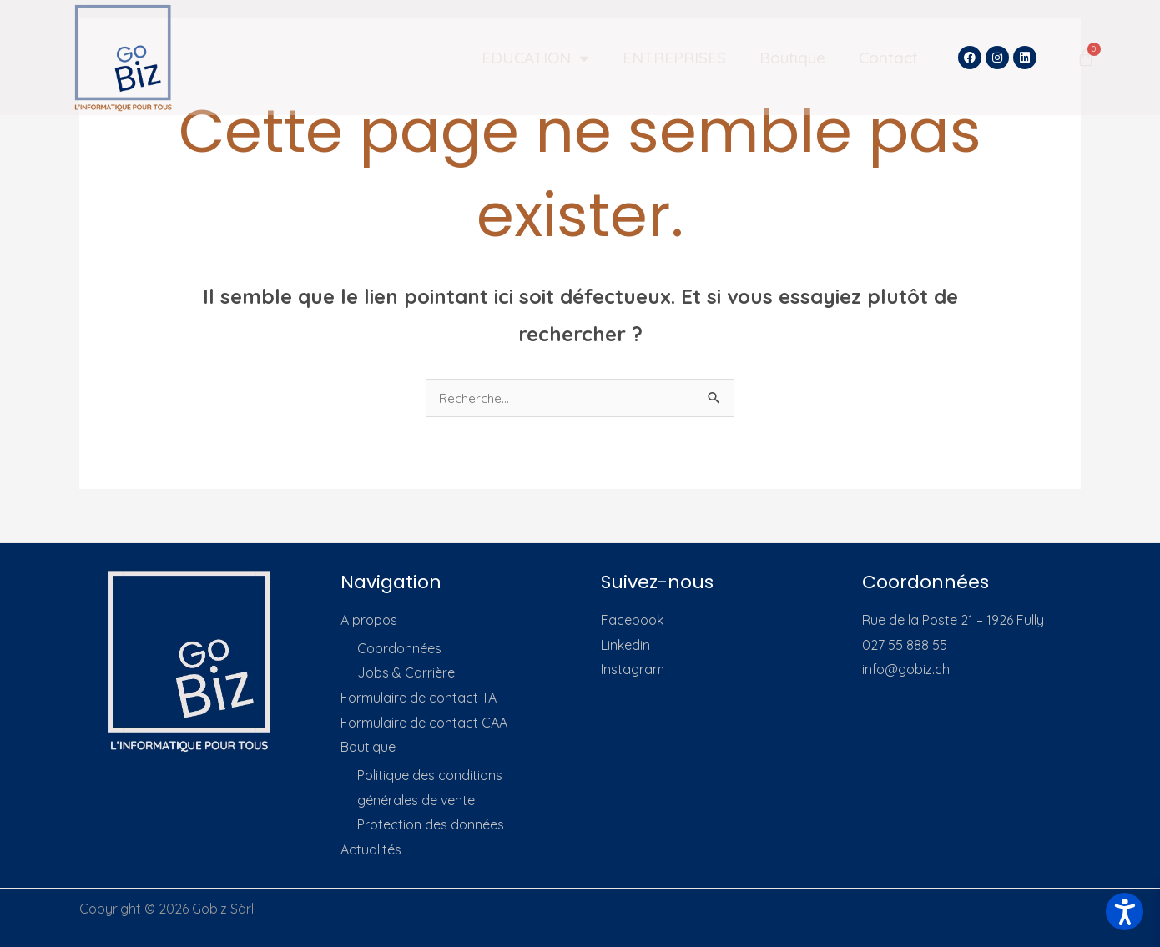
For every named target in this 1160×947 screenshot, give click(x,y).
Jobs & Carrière (406, 672)
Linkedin (625, 645)
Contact (888, 58)
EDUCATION (535, 58)
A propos (368, 620)
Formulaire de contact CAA (423, 722)
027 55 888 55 (904, 645)
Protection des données (430, 825)
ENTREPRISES (674, 58)
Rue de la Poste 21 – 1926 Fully (953, 620)
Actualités (370, 849)
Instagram (632, 669)
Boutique (792, 58)
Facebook (632, 620)
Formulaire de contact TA (418, 697)
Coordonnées (399, 648)
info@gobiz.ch (906, 669)
